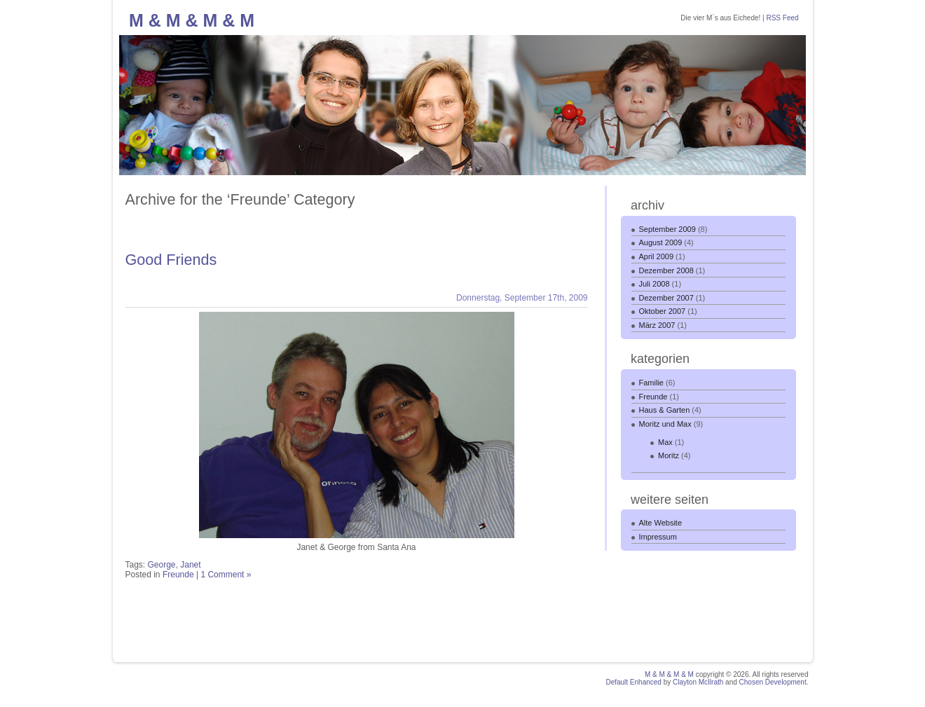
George (162, 565)
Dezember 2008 (666, 270)
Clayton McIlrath (698, 682)
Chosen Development (773, 682)
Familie (651, 382)
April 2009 (656, 256)
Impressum (658, 537)
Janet (190, 565)
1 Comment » (225, 574)
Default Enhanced (633, 682)
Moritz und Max (665, 424)
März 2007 (657, 325)
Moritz (668, 455)
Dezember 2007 (666, 298)
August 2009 (661, 242)
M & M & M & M (191, 20)
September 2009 (667, 229)
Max (665, 442)
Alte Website (661, 523)
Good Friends (171, 259)
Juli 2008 (654, 284)
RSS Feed (782, 18)
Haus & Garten (664, 410)
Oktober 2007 (662, 311)
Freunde (178, 574)
